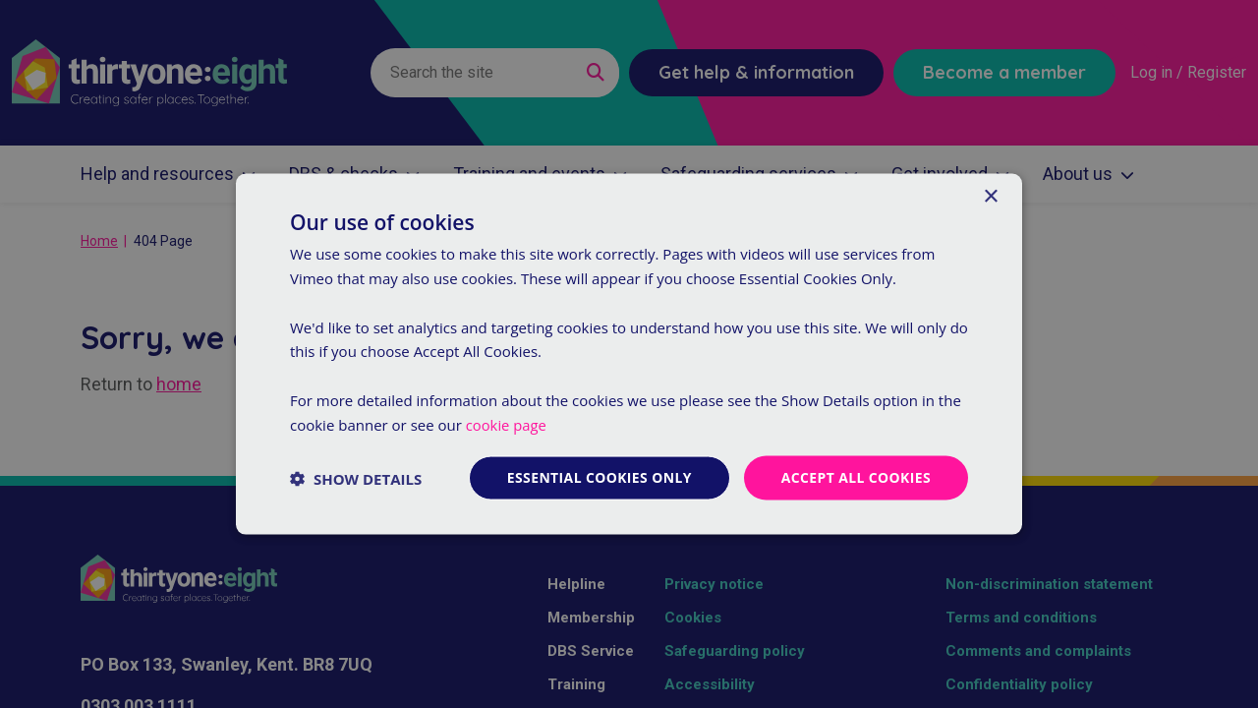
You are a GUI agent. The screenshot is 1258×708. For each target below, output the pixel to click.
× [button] (990, 196)
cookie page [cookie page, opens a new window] (506, 424)
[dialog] (629, 354)
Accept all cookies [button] (855, 477)
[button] (356, 478)
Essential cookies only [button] (598, 477)
